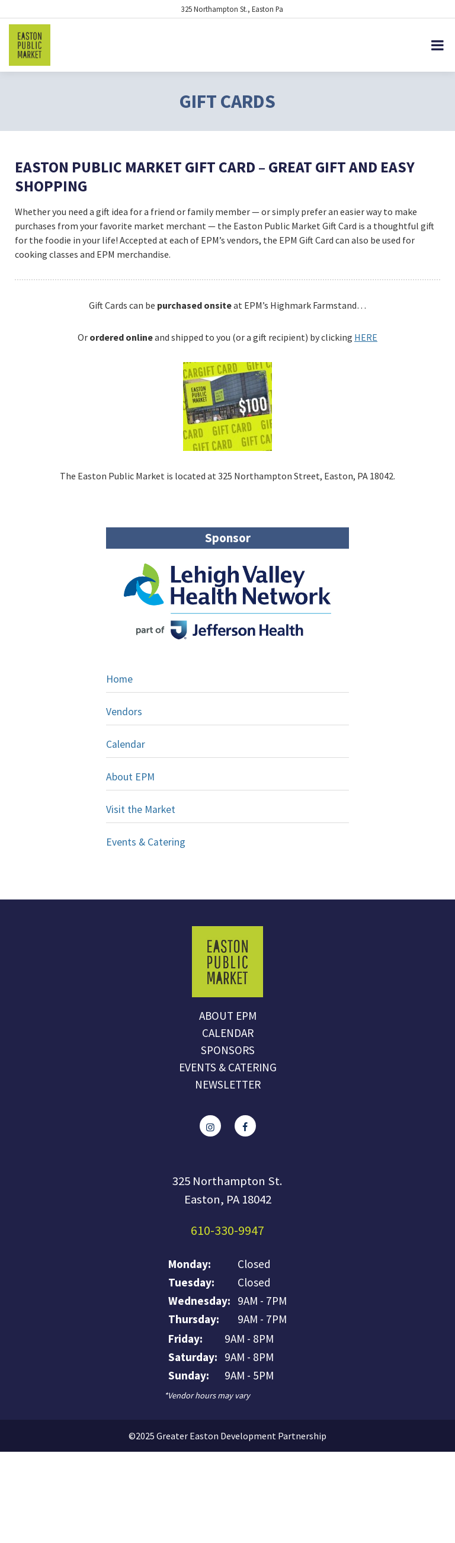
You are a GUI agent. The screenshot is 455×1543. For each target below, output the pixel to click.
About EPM (130, 776)
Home (119, 679)
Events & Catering (145, 842)
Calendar (125, 744)
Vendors (124, 711)
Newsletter (228, 1084)
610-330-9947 (227, 1230)
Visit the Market (140, 809)
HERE (365, 337)
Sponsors (228, 1050)
